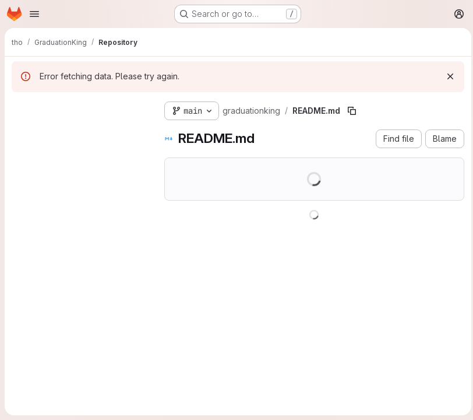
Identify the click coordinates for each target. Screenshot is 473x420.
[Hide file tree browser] (21, 108)
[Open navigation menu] (34, 14)
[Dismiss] (447, 76)
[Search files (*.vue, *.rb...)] (79, 132)
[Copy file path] (352, 111)
